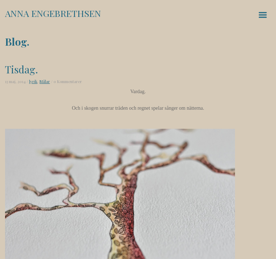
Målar (45, 81)
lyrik (33, 81)
